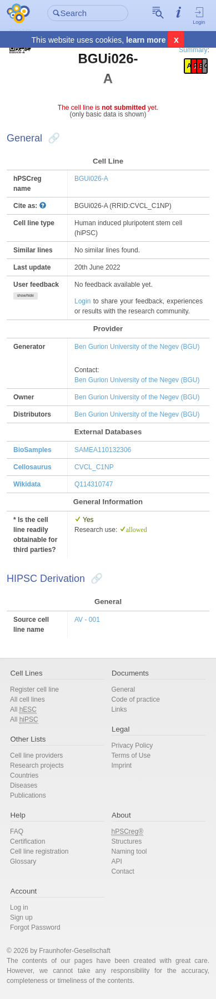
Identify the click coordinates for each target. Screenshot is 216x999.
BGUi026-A (91, 178)
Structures (127, 841)
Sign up (21, 917)
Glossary (23, 861)
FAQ (16, 831)
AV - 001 (87, 619)
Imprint (122, 765)
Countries (24, 775)
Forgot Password (35, 927)
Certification (27, 841)
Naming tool (129, 851)
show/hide (25, 295)
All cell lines (27, 699)
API (117, 861)
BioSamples (32, 450)
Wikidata (27, 484)
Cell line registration (39, 851)
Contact (123, 871)
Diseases (23, 785)
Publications (28, 795)
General (123, 689)
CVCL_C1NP (94, 467)
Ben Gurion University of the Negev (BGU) (136, 347)
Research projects (37, 765)
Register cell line (34, 689)
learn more (146, 40)
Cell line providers (36, 755)
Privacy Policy (132, 745)
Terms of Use (131, 755)
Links (119, 709)
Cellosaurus (32, 467)
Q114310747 (93, 484)
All (23, 710)
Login (199, 15)
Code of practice (136, 699)
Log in (19, 907)
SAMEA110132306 (102, 450)
